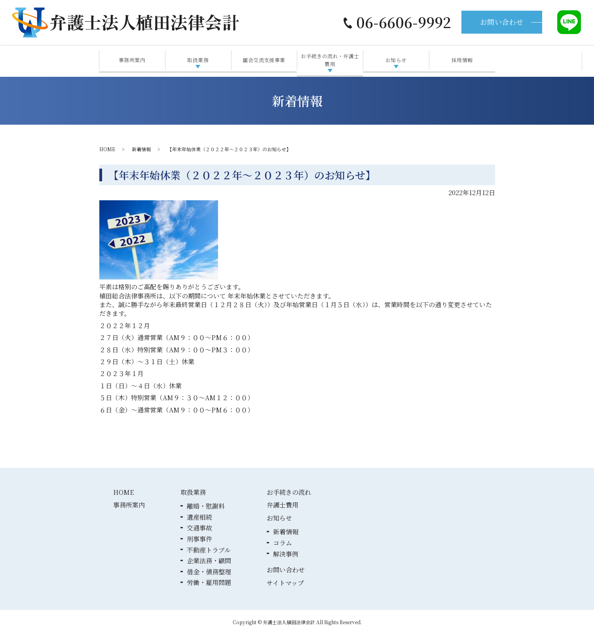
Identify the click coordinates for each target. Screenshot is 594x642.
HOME (107, 156)
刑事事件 (199, 546)
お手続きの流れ (289, 499)
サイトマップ (285, 590)
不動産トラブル (209, 557)
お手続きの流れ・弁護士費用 (330, 63)
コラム (282, 550)
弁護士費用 (282, 512)
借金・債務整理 (209, 579)
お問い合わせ (502, 22)
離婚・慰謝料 (206, 513)
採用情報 (462, 63)
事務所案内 (132, 63)
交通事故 (199, 535)
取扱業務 (198, 63)
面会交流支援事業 (264, 63)
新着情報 (141, 156)
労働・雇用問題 (209, 590)
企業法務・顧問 (209, 568)
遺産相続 (199, 524)
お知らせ (396, 63)
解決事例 (285, 561)
